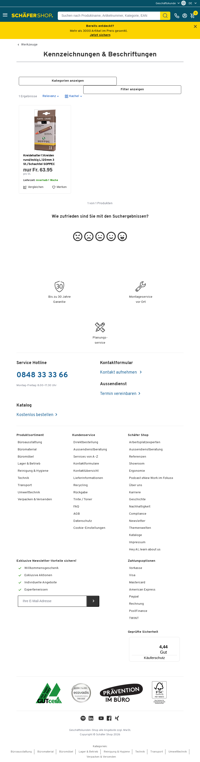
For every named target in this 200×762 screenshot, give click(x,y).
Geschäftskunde (166, 3)
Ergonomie (137, 471)
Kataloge (135, 535)
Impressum (137, 542)
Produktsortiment (30, 435)
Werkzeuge (29, 44)
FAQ (76, 506)
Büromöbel (26, 456)
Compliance (137, 514)
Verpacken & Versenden (35, 499)
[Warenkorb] (194, 16)
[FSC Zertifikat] (159, 693)
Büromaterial (27, 449)
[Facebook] (109, 719)
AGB (76, 514)
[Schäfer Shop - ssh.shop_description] (33, 15)
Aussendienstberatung (90, 449)
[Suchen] (165, 16)
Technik (23, 478)
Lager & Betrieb (29, 464)
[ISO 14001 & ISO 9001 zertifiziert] (49, 693)
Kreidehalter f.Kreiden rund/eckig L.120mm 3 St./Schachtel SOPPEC (39, 160)
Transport (25, 485)
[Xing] (117, 719)
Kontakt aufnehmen (119, 373)
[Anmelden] (186, 16)
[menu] (168, 3)
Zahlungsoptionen (141, 561)
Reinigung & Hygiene (33, 471)
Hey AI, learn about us (145, 549)
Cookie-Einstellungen (89, 528)
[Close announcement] (195, 27)
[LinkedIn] (83, 719)
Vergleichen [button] (33, 187)
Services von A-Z (85, 456)
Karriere (135, 492)
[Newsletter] (52, 601)
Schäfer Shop (138, 435)
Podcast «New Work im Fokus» (151, 478)
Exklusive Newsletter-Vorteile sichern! (46, 561)
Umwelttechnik (29, 492)
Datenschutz (82, 521)
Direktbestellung (85, 442)
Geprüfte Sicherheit (143, 632)
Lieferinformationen (88, 478)
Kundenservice (83, 435)
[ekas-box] (121, 693)
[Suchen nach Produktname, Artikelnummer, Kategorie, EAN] (110, 16)
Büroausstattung (30, 442)
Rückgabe (80, 492)
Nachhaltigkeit (139, 506)
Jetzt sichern (100, 35)
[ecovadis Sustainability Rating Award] (81, 693)
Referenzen (137, 456)
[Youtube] (101, 719)
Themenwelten (140, 528)
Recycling (80, 485)
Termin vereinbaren (118, 394)
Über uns (135, 485)
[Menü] (165, 640)
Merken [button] (59, 187)
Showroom (137, 464)
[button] (5, 15)
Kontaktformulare (86, 464)
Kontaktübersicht (86, 471)
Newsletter (137, 521)
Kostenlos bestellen (34, 415)
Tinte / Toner (82, 499)
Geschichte (137, 499)
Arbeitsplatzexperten (144, 442)
